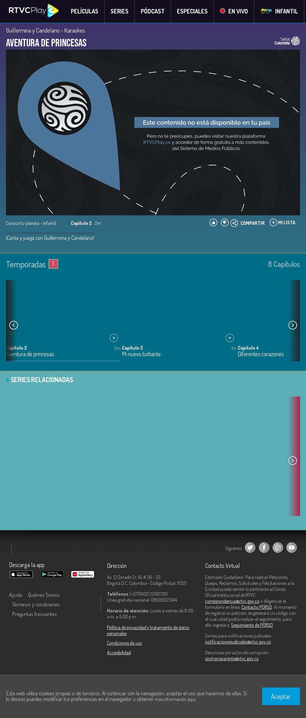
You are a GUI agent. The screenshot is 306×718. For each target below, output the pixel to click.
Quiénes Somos (44, 595)
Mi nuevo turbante (141, 354)
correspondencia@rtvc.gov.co (232, 601)
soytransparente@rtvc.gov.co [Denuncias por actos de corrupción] (232, 659)
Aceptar (281, 696)
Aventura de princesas (30, 354)
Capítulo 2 (16, 348)
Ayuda (15, 595)
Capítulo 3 (132, 348)
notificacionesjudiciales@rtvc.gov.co (238, 642)
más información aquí (175, 699)
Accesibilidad (119, 653)
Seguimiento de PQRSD (252, 625)
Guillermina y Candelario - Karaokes (45, 30)
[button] (292, 325)
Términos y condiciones (36, 604)
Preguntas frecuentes (34, 614)
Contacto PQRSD (256, 607)
